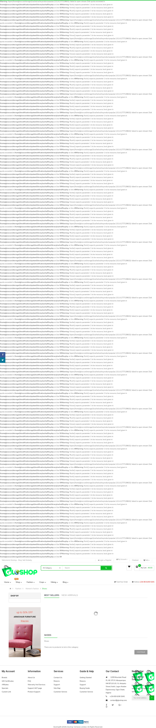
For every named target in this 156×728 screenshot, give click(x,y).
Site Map (57, 688)
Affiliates (5, 685)
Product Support (34, 692)
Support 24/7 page (35, 688)
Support (57, 685)
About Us (31, 677)
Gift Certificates (8, 681)
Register (108, 560)
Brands (4, 677)
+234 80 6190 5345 (146, 582)
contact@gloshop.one (118, 700)
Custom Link (6, 692)
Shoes (44, 589)
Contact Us (58, 677)
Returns (57, 681)
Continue (141, 652)
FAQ (29, 681)
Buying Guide (85, 688)
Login (101, 560)
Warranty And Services (36, 685)
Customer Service (60, 692)
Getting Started (85, 677)
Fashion (18, 589)
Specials (5, 688)
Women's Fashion (32, 589)
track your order (121, 582)
